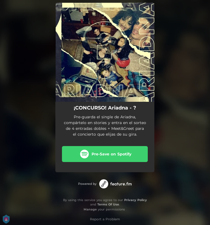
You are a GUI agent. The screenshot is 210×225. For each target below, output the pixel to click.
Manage (90, 209)
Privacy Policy (135, 200)
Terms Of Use (108, 204)
